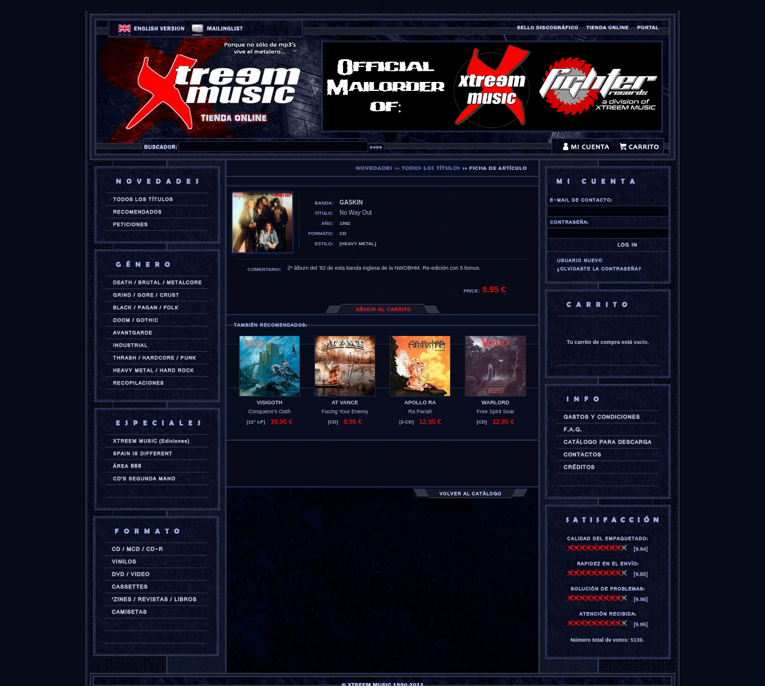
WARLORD (496, 402)
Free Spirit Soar (495, 411)
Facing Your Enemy (345, 411)
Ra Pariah (420, 411)
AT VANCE (345, 402)
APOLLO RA (420, 402)
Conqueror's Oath (270, 411)
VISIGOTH (269, 402)
